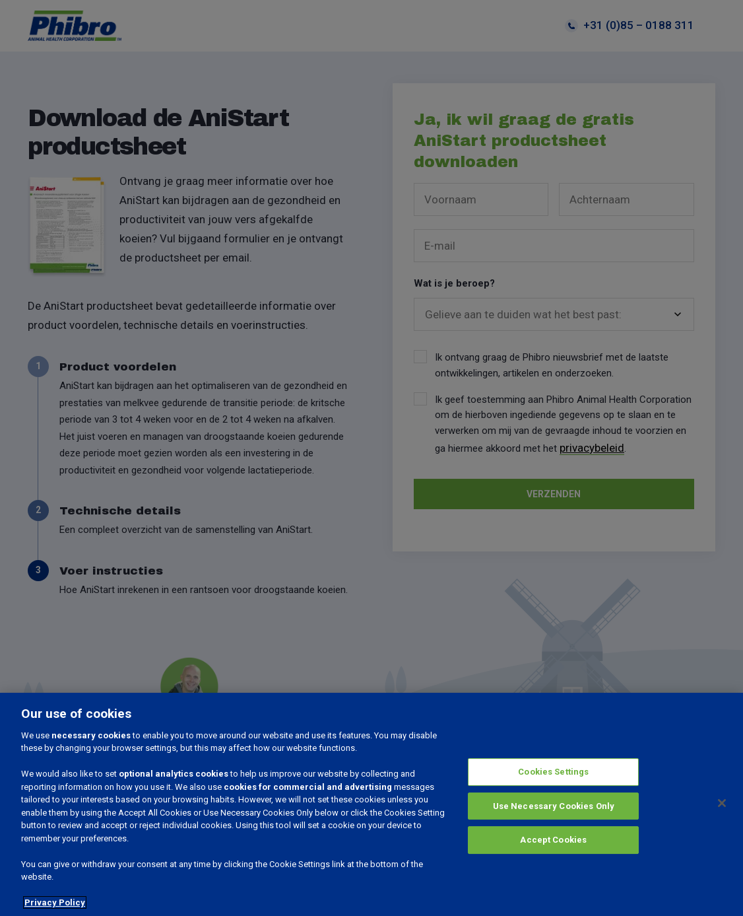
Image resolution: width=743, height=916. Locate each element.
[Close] (721, 803)
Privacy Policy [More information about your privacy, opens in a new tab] (54, 902)
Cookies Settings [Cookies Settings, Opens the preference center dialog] (553, 772)
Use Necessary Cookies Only (553, 806)
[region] (371, 804)
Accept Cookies (553, 840)
